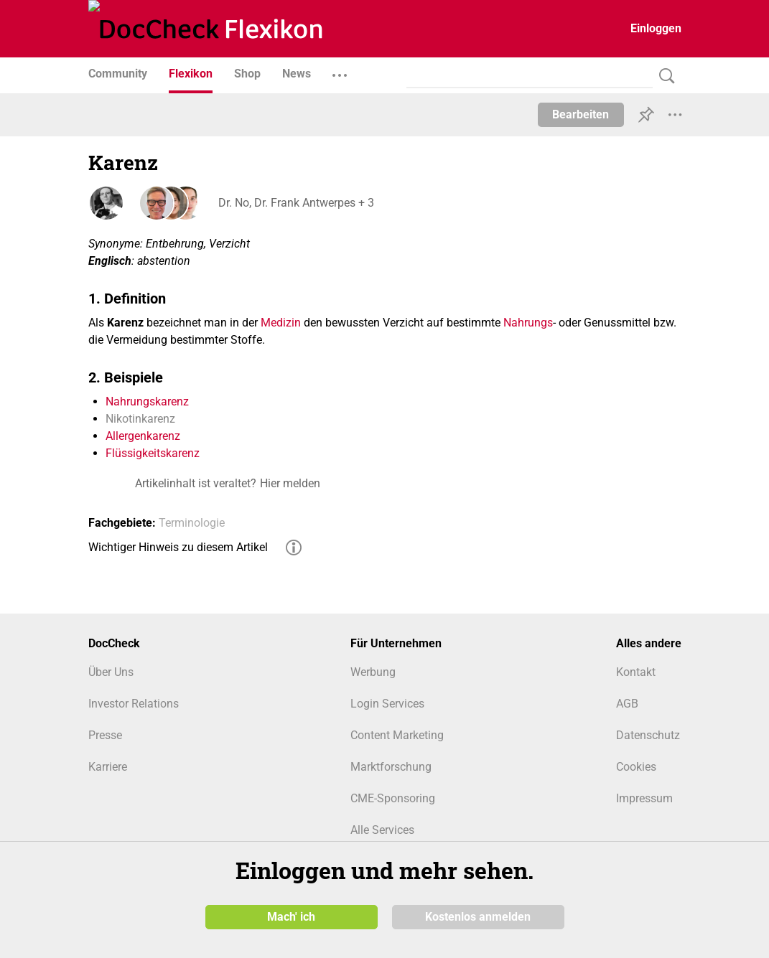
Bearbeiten (580, 114)
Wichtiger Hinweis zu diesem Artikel (178, 547)
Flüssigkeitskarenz (153, 453)
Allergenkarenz (143, 436)
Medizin (281, 322)
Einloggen (655, 28)
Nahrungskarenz (147, 401)
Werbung (373, 672)
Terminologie (192, 523)
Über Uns (111, 672)
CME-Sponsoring (392, 798)
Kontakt (636, 672)
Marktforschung (391, 767)
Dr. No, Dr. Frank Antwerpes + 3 (295, 203)
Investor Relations (133, 703)
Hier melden (290, 483)
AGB (627, 703)
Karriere (107, 767)
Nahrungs (528, 322)
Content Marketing (397, 735)
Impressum (644, 798)
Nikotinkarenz (140, 419)
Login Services (387, 703)
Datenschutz (648, 735)
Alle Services (382, 830)
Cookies (636, 767)
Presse (105, 735)
